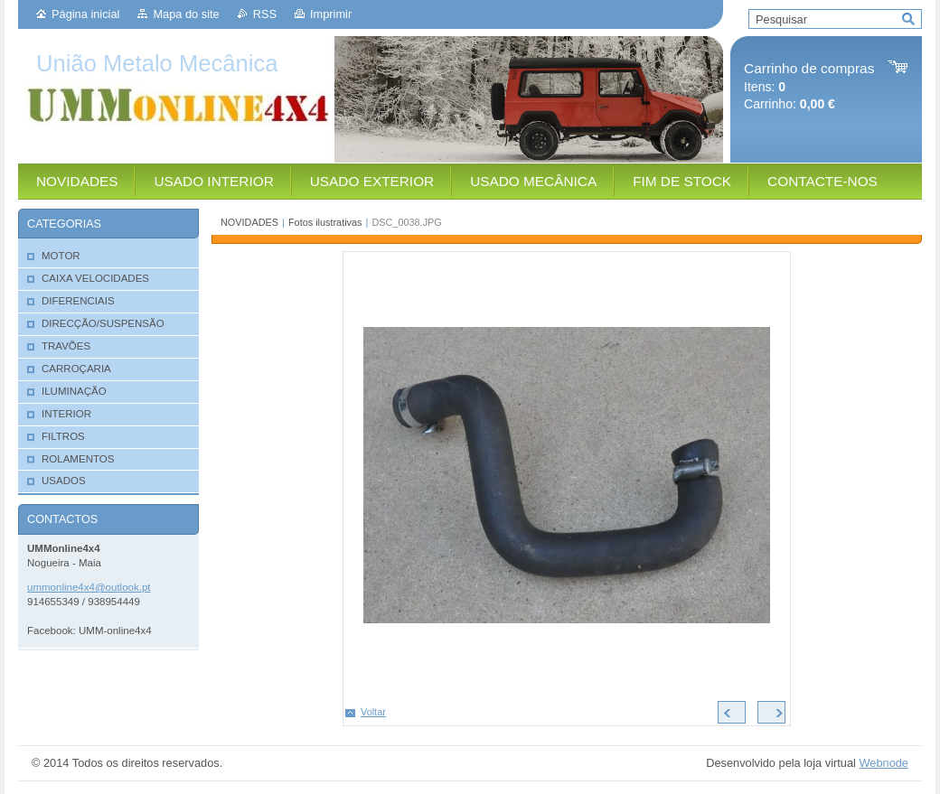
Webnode (883, 763)
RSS (265, 14)
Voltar (373, 711)
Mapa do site (186, 14)
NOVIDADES (249, 222)
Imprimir (331, 14)
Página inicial (85, 14)
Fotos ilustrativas (325, 222)
